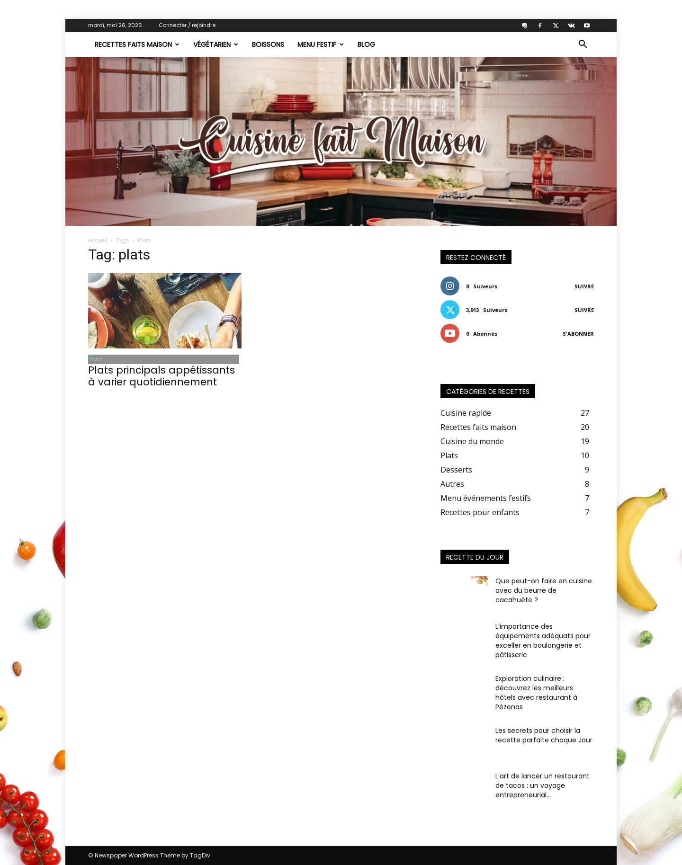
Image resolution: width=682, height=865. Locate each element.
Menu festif (320, 44)
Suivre (584, 286)
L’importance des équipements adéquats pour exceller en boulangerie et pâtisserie (543, 641)
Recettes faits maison (137, 44)
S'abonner (578, 333)
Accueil (97, 240)
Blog (366, 44)
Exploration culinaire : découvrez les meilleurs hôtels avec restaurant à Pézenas (536, 693)
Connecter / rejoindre (187, 25)
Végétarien (215, 44)
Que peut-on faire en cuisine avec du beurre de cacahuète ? (543, 590)
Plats (94, 359)
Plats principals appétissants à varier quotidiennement (161, 377)
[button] (582, 45)
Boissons (268, 44)
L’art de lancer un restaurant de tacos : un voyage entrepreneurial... (542, 785)
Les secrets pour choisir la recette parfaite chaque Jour (543, 735)
